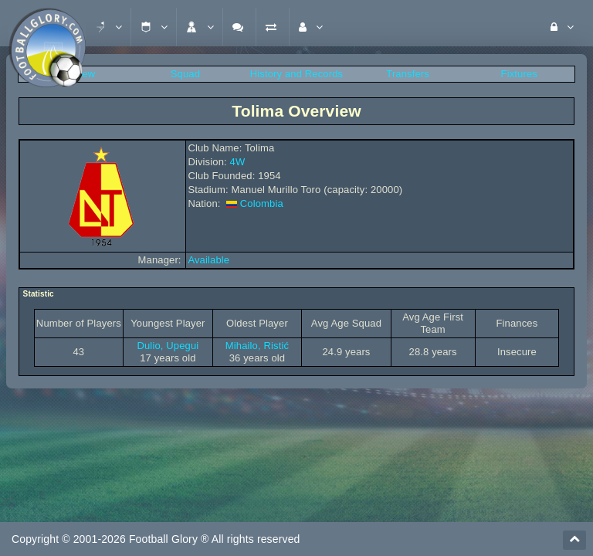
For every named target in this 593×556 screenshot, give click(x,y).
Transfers (407, 74)
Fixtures (519, 74)
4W (238, 162)
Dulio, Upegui (167, 345)
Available (208, 260)
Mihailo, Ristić (257, 345)
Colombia (261, 203)
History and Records (296, 74)
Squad (185, 74)
